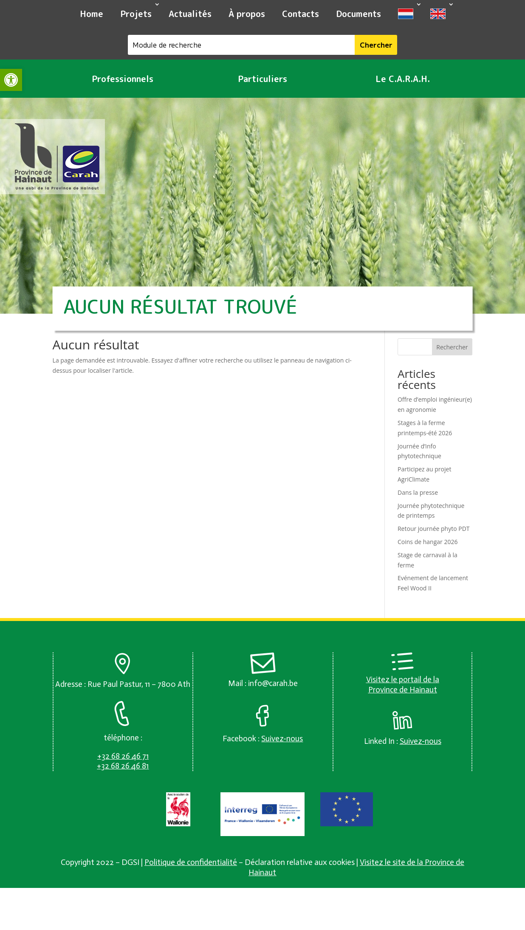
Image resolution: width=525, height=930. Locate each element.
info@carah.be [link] (273, 683)
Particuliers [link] (262, 79)
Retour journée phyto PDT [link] (434, 529)
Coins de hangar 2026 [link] (427, 542)
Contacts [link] (300, 14)
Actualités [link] (190, 14)
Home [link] (91, 14)
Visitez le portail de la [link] (402, 679)
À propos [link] (247, 14)
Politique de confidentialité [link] (190, 862)
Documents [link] (358, 14)
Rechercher (452, 347)
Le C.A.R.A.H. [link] (402, 79)
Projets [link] (136, 14)
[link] (11, 80)
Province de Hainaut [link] (402, 690)
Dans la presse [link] (418, 492)
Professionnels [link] (122, 79)
